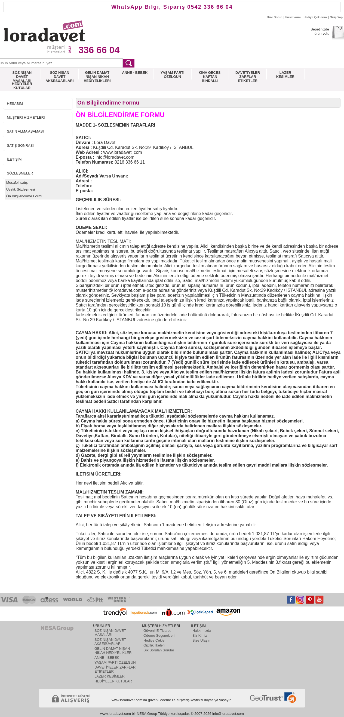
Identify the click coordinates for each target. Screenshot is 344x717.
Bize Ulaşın (201, 640)
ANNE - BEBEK (106, 657)
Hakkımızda (201, 631)
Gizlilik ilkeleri (154, 645)
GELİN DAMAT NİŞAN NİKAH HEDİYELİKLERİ (113, 650)
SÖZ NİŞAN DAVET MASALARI (110, 633)
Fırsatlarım (292, 17)
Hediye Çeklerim (315, 17)
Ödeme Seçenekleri (158, 635)
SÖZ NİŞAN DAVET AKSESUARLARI (110, 642)
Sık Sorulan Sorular (158, 650)
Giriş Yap (336, 17)
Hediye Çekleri (155, 640)
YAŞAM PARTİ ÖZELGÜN (115, 662)
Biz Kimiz (199, 635)
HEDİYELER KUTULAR (113, 681)
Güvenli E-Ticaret (157, 631)
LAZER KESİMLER (109, 676)
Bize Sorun (274, 17)
